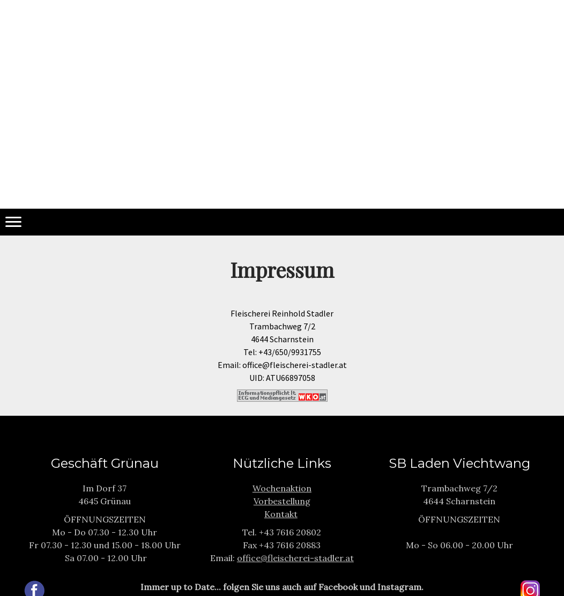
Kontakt (281, 514)
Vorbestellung (282, 501)
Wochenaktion (282, 488)
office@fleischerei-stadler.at (295, 558)
